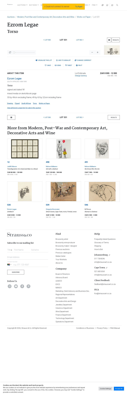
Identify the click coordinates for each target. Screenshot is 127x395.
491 (86, 225)
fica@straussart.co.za (102, 357)
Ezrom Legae (14, 141)
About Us (59, 326)
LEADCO (59, 344)
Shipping (97, 309)
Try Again (78, 7)
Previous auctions (63, 313)
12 (8, 225)
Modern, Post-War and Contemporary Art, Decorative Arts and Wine (45, 17)
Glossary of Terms (101, 306)
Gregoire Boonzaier (53, 272)
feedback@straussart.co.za (105, 347)
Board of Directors (63, 337)
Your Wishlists (61, 323)
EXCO (58, 348)
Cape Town (99, 330)
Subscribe (16, 335)
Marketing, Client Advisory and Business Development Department (80, 354)
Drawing (10, 167)
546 (86, 268)
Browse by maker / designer (66, 309)
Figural (17, 167)
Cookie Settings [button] (105, 389)
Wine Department (62, 375)
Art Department (61, 361)
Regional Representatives (65, 358)
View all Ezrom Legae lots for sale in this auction (24, 171)
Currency (83, 123)
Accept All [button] (119, 389)
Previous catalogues (63, 316)
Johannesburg (101, 318)
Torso (35, 167)
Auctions (11, 17)
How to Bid (98, 313)
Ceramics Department (64, 371)
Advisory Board (61, 341)
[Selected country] (9, 328)
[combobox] (10, 312)
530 (9, 268)
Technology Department (65, 381)
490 (47, 225)
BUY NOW (33, 5)
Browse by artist (62, 302)
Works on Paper (84, 17)
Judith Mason (12, 230)
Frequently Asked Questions (105, 302)
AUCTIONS (21, 5)
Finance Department (63, 378)
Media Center (60, 319)
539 (47, 268)
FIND (94, 5)
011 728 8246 (99, 322)
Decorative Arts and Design (66, 365)
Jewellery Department (64, 368)
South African (26, 167)
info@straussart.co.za (103, 325)
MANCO (59, 351)
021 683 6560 (99, 335)
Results (116, 40)
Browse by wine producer (65, 306)
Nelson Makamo (51, 230)
